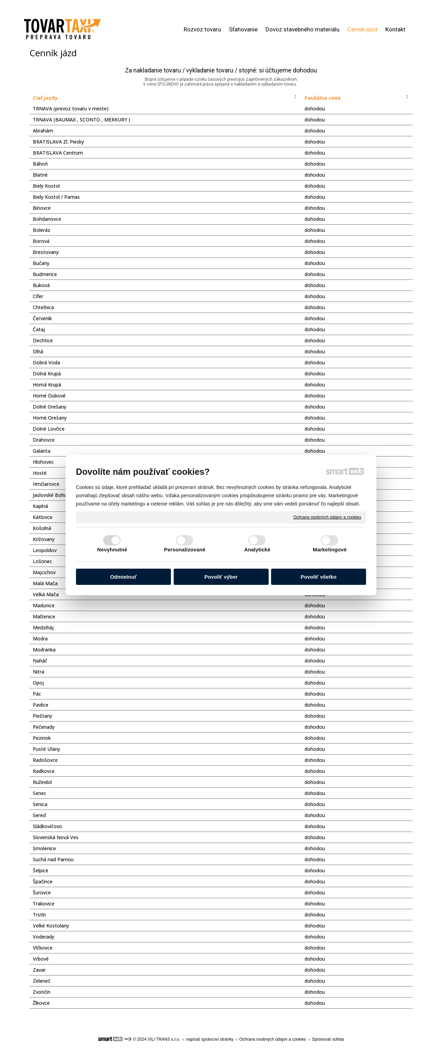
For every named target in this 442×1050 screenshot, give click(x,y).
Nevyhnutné (112, 549)
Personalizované (184, 549)
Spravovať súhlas (328, 1039)
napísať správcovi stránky (209, 1039)
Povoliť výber (221, 577)
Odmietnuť (123, 577)
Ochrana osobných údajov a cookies (327, 516)
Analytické (257, 549)
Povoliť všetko (319, 577)
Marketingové (330, 549)
